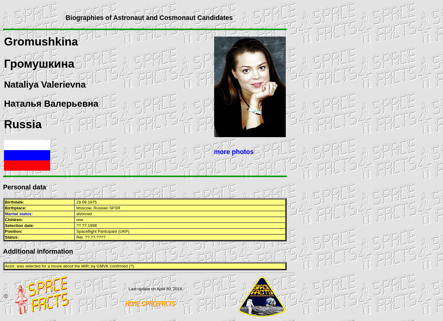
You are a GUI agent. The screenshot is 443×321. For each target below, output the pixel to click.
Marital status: (19, 214)
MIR (85, 266)
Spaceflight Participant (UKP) (103, 231)
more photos (234, 152)
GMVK (103, 266)
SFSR (114, 208)
